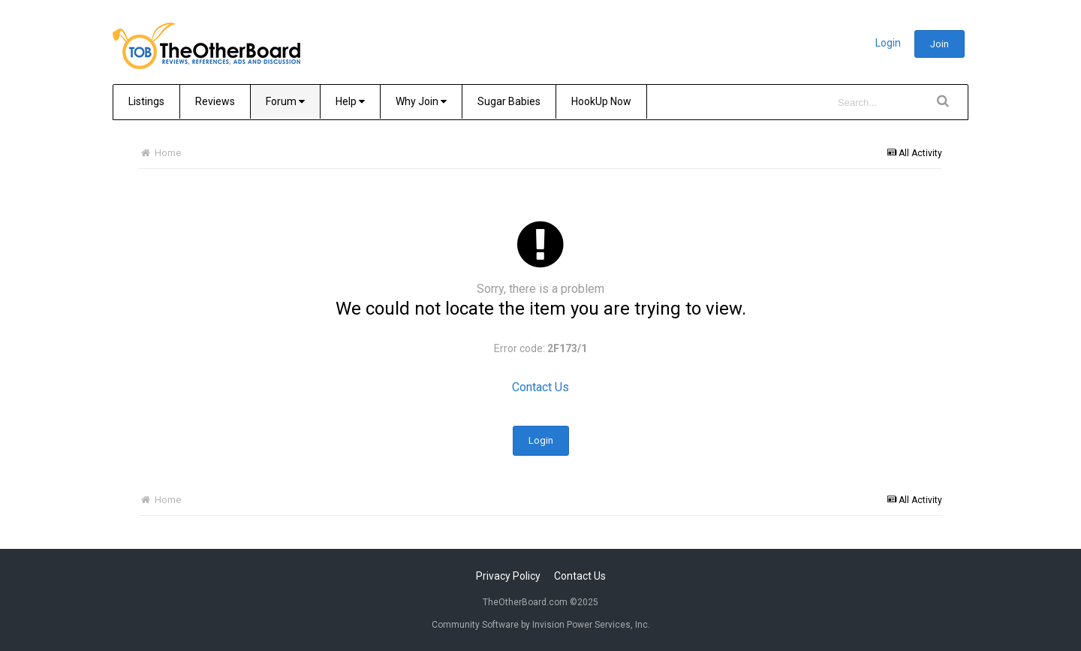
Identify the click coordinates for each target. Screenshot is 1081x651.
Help (350, 101)
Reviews (215, 101)
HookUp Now (601, 101)
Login (888, 43)
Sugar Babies (508, 101)
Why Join (421, 101)
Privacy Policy (508, 576)
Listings (146, 101)
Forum (285, 101)
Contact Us (540, 387)
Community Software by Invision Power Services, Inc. (541, 624)
